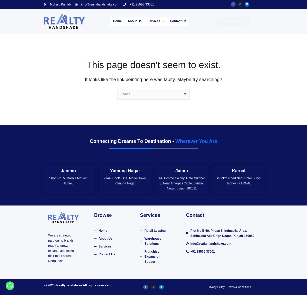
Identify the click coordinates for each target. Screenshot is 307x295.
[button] (155, 21)
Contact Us (178, 21)
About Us (135, 21)
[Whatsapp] (10, 285)
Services (155, 21)
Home (117, 21)
